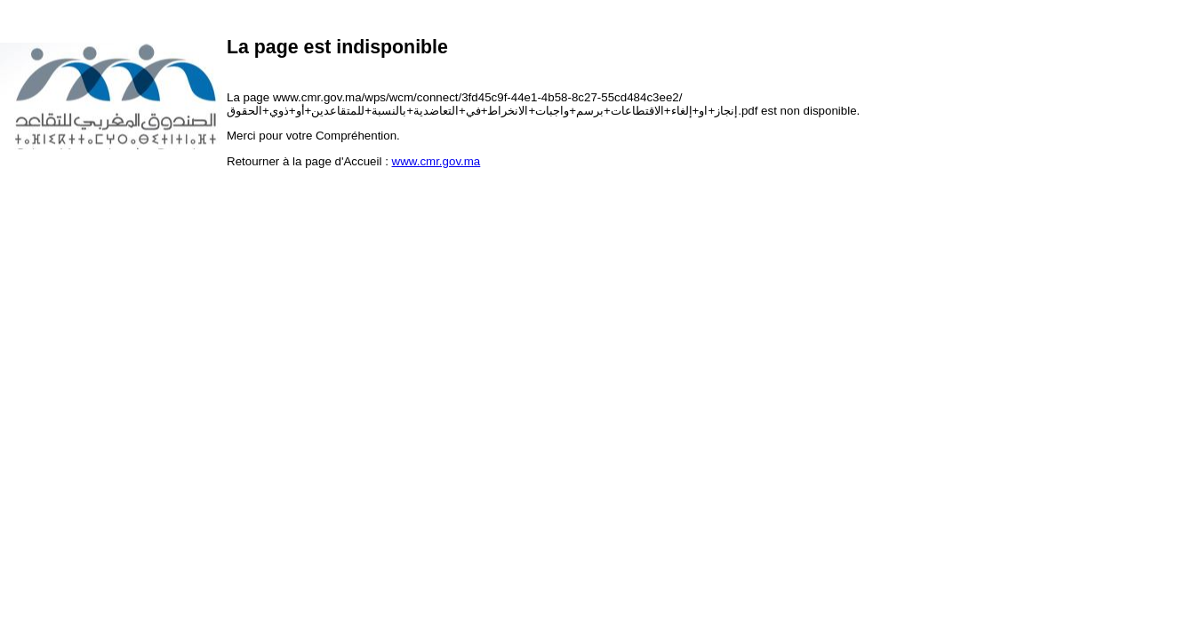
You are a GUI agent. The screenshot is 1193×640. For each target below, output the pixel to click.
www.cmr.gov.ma (436, 161)
